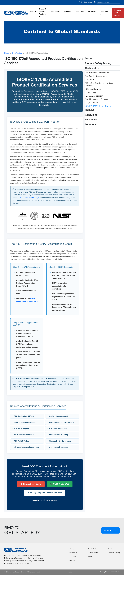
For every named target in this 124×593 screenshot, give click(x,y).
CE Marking (90, 93)
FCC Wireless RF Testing (58, 435)
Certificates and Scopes (96, 99)
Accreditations (90, 552)
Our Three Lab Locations (58, 447)
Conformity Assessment (58, 416)
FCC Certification (93, 89)
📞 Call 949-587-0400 (59, 484)
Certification (55, 13)
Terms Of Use (114, 572)
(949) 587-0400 (85, 2)
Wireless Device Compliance (60, 441)
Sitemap (69, 560)
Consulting (79, 13)
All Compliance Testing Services (26, 447)
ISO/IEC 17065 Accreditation (98, 106)
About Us (69, 549)
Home (6, 53)
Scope (87, 556)
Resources (92, 13)
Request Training (113, 552)
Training (67, 13)
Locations (104, 13)
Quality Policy (90, 549)
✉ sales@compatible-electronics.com (45, 493)
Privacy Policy (103, 572)
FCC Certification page (29, 197)
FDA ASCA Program (21, 428)
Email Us (110, 549)
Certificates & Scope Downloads (61, 422)
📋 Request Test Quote (30, 484)
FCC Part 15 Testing (21, 441)
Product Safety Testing (42, 13)
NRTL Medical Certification (24, 435)
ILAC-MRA (89, 80)
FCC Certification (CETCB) (24, 416)
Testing (33, 13)
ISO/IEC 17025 (91, 103)
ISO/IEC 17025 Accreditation (24, 422)
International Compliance (97, 73)
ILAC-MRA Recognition (58, 428)
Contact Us (110, 530)
